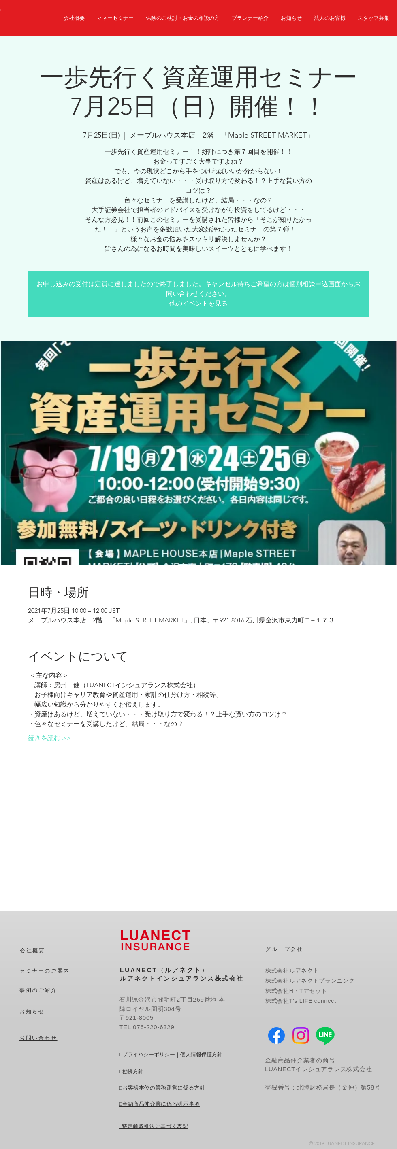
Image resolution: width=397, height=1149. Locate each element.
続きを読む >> (49, 738)
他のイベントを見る (198, 303)
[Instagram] (301, 1035)
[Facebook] (276, 1035)
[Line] (325, 1035)
